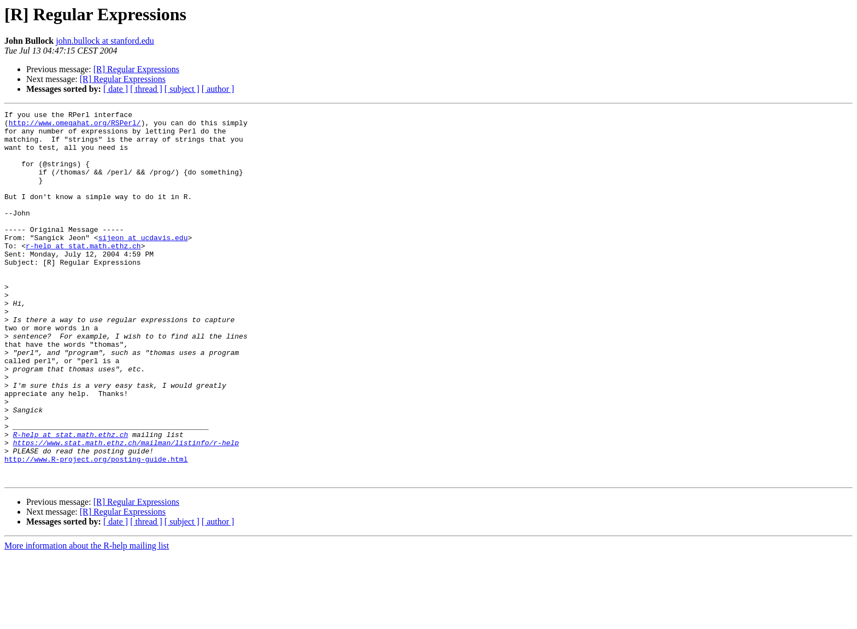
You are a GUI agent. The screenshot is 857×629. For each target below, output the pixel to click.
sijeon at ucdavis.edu (143, 264)
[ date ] (115, 89)
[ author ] (218, 89)
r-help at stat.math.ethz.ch (83, 273)
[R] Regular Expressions (136, 69)
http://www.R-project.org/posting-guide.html (95, 529)
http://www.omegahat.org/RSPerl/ (75, 126)
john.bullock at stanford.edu (105, 40)
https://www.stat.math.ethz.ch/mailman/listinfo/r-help (126, 510)
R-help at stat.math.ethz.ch (70, 500)
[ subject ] (182, 89)
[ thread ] (146, 89)
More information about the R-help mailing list (86, 619)
